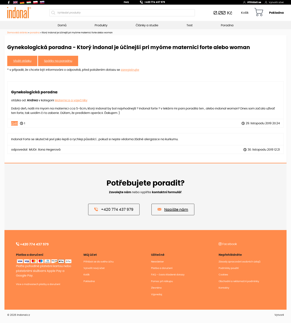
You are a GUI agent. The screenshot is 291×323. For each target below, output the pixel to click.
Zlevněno (156, 288)
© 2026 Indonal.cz (18, 315)
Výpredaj (156, 294)
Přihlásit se (252, 2)
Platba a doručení (161, 268)
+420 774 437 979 (150, 2)
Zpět (14, 123)
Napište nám (173, 209)
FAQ (126, 2)
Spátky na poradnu (58, 60)
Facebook (228, 244)
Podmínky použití (229, 268)
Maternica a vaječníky (71, 100)
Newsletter (157, 262)
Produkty (101, 25)
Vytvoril (279, 315)
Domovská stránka (17, 32)
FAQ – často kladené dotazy (167, 275)
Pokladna (276, 12)
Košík (245, 12)
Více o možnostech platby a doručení (38, 284)
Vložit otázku (22, 60)
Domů (62, 25)
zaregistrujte (130, 69)
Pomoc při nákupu (162, 281)
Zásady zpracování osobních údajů (239, 262)
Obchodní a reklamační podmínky (239, 281)
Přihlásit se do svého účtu (99, 262)
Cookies (223, 275)
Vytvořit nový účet (94, 268)
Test (190, 25)
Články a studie (147, 25)
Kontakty (224, 288)
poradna (35, 32)
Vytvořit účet (274, 2)
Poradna (227, 25)
